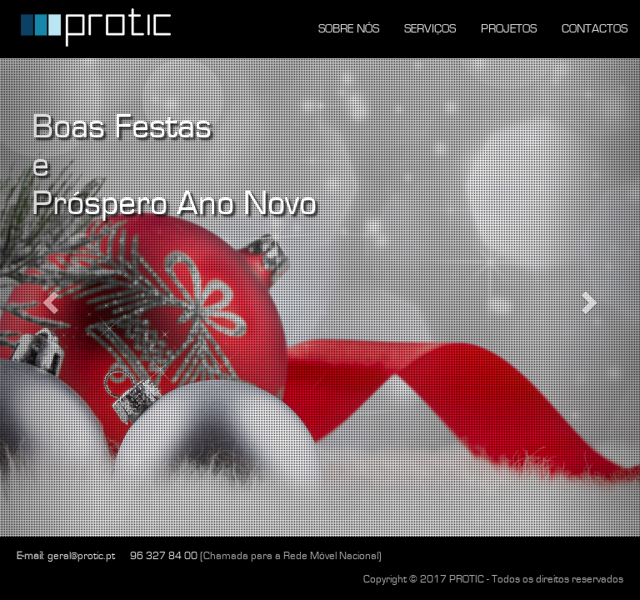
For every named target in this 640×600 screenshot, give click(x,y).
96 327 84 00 (164, 556)
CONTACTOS (595, 29)
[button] (48, 297)
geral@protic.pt (81, 556)
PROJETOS (509, 29)
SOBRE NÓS (348, 29)
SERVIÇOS (430, 29)
